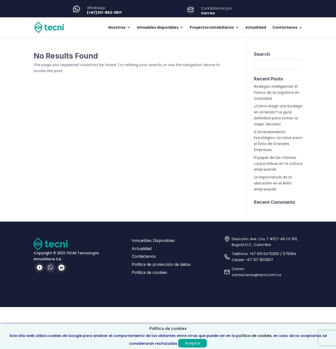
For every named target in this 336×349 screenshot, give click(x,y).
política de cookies (254, 335)
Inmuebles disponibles (157, 28)
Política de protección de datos (161, 264)
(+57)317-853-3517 (104, 12)
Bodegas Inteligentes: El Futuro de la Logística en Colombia (276, 92)
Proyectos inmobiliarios (212, 28)
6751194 (289, 253)
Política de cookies (149, 272)
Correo (208, 13)
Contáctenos (284, 28)
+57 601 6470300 (264, 253)
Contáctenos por (216, 8)
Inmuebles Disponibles (153, 240)
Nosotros (117, 28)
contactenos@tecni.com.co (256, 274)
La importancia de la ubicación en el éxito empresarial (273, 183)
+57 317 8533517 (259, 259)
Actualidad (255, 28)
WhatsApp (96, 7)
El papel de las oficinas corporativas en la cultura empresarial (278, 163)
